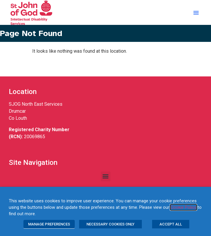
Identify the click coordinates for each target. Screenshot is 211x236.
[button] (196, 12)
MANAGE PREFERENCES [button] (49, 224)
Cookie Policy (183, 207)
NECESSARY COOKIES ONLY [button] (110, 224)
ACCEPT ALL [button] (170, 224)
